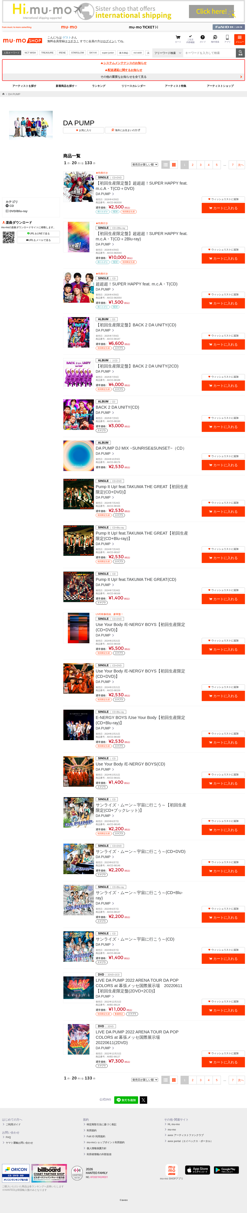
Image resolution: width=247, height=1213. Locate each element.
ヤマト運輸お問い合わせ (19, 1142)
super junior (108, 52)
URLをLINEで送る (38, 233)
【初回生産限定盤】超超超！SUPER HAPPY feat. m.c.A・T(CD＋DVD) (142, 186)
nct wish (138, 52)
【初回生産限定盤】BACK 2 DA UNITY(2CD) (137, 366)
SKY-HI (93, 52)
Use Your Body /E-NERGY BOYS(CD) (130, 764)
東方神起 (123, 53)
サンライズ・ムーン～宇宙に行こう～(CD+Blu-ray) (139, 895)
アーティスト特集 (175, 85)
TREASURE (47, 52)
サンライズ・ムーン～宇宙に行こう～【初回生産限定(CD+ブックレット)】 (141, 808)
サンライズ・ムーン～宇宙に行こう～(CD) (135, 939)
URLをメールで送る (38, 240)
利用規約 (92, 1130)
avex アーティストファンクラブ (186, 1135)
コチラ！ (73, 41)
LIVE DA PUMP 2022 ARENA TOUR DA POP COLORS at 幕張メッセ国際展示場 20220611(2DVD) (137, 1037)
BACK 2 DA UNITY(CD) (117, 407)
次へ (241, 164)
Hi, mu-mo (174, 1124)
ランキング (98, 85)
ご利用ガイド (13, 1124)
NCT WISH (30, 52)
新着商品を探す (65, 85)
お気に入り (85, 130)
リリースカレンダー (133, 85)
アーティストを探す (24, 85)
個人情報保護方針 (96, 1148)
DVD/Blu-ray (17, 211)
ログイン (108, 41)
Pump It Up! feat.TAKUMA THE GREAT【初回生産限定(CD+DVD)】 (142, 489)
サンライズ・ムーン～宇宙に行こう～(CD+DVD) (140, 851)
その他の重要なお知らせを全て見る (123, 76)
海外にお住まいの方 (127, 130)
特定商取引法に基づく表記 (101, 1124)
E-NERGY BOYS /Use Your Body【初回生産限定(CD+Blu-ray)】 (140, 720)
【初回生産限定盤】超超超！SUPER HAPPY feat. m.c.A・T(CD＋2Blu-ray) (142, 236)
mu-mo (172, 1129)
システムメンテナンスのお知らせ (123, 63)
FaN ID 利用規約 (96, 1136)
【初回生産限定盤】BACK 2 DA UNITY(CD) (136, 325)
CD (10, 205)
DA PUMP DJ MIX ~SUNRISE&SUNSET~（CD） (141, 448)
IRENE (62, 52)
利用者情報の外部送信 (99, 1154)
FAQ (8, 1137)
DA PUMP (103, 194)
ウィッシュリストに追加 (223, 199)
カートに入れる (225, 208)
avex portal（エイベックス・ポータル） (190, 1141)
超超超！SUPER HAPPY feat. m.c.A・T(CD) (136, 284)
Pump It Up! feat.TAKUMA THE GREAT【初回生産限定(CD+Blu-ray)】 (142, 536)
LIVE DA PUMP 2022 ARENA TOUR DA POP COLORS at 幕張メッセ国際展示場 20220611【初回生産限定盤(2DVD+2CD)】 (139, 985)
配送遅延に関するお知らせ (123, 70)
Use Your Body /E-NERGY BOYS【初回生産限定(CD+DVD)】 (140, 627)
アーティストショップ (220, 85)
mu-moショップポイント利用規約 (106, 1142)
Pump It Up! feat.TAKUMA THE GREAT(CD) (136, 579)
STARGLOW (77, 52)
